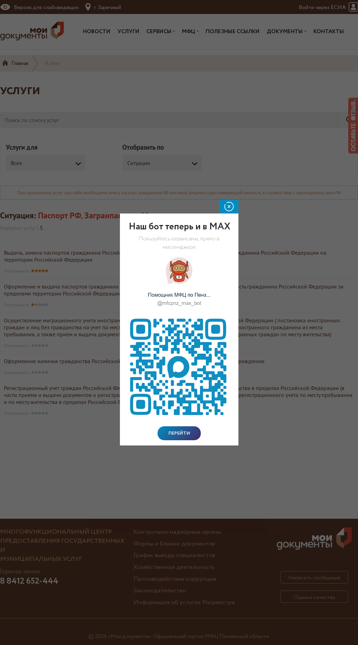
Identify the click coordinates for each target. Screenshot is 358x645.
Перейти (179, 433)
